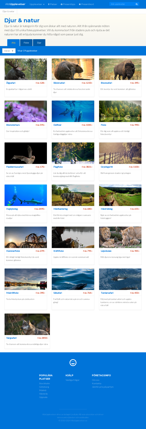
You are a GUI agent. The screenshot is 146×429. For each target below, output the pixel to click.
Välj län (8, 50)
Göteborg (44, 386)
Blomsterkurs (13, 124)
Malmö (42, 390)
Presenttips (68, 4)
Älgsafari (10, 82)
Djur (39, 42)
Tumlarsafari (107, 292)
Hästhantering (60, 208)
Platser (52, 4)
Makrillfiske (12, 292)
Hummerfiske (13, 250)
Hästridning (106, 208)
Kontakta (96, 383)
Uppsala (43, 397)
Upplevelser (36, 4)
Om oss (95, 380)
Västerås (43, 393)
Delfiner (57, 124)
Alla (13, 42)
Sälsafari (57, 292)
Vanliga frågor (73, 380)
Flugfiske (58, 166)
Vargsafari (11, 337)
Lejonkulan (106, 250)
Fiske (26, 42)
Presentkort (86, 4)
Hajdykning (12, 208)
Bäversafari (59, 82)
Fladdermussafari (14, 166)
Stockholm (44, 383)
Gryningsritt (107, 166)
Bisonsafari (106, 82)
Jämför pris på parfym (102, 386)
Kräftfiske (58, 250)
